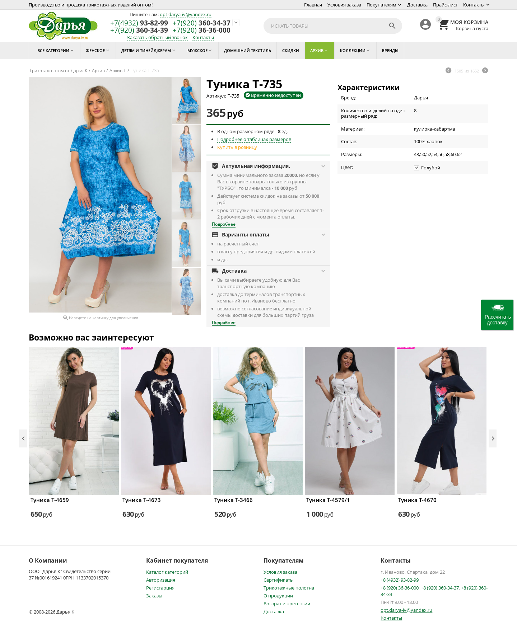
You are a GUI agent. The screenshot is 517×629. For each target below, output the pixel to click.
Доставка (417, 4)
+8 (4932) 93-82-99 (400, 580)
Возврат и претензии (287, 603)
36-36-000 (201, 30)
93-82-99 (139, 23)
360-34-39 (139, 30)
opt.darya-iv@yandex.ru (185, 14)
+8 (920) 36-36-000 (400, 588)
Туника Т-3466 (233, 500)
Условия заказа (344, 4)
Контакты (474, 4)
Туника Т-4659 (50, 500)
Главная (313, 4)
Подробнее (224, 224)
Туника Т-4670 (417, 500)
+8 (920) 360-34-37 (440, 588)
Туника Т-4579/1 (328, 500)
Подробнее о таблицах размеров (254, 139)
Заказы (154, 595)
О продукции (278, 595)
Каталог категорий (167, 572)
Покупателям (381, 4)
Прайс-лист (445, 4)
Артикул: (216, 96)
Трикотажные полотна (289, 588)
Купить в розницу (237, 147)
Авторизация (160, 580)
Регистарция (160, 588)
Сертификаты (279, 580)
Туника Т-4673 (141, 500)
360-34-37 (201, 23)
